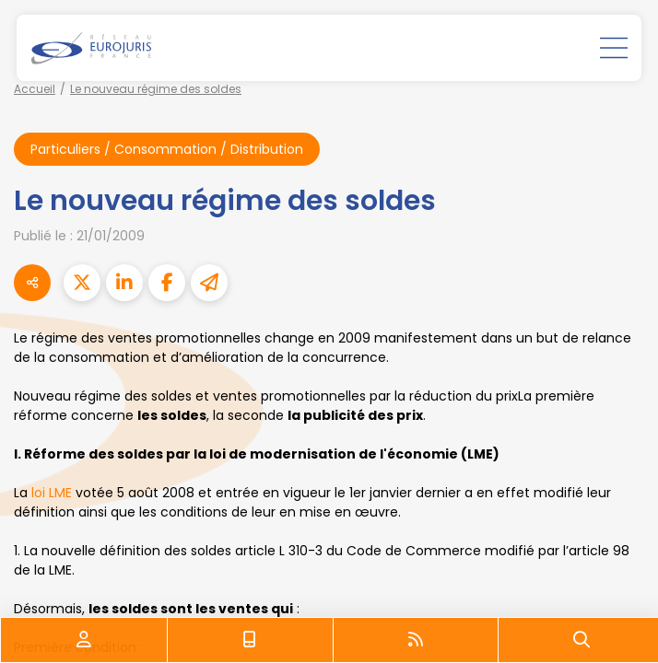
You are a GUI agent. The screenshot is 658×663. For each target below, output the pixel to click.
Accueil (34, 89)
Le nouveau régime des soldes (155, 89)
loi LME (51, 492)
